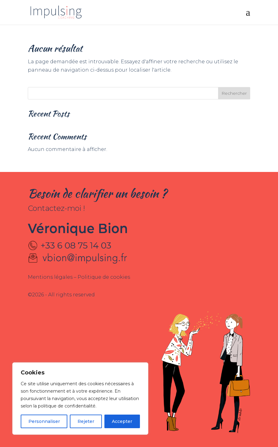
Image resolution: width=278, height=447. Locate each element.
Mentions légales (51, 277)
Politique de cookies (104, 277)
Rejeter (86, 421)
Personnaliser (44, 421)
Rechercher (234, 93)
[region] (80, 398)
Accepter (122, 421)
